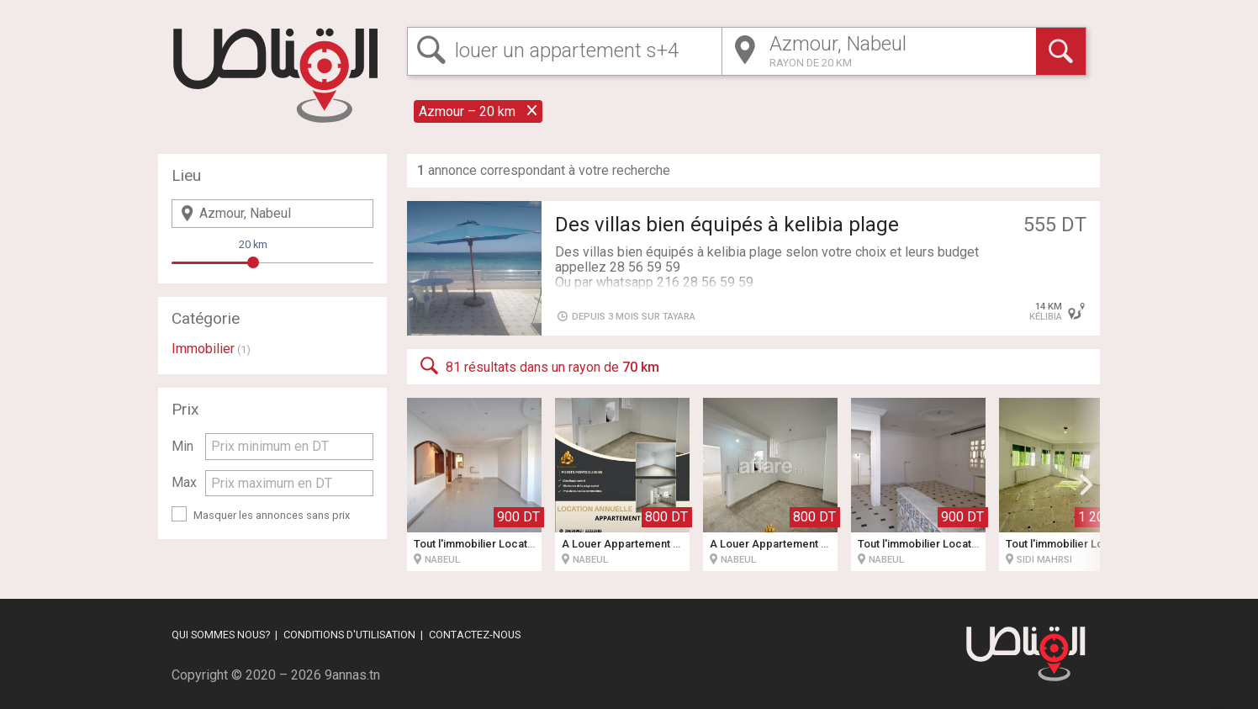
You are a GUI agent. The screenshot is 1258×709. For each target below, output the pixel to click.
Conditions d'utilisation (349, 634)
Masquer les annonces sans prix (271, 515)
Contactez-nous (475, 634)
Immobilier (203, 349)
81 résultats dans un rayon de (538, 366)
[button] (1086, 484)
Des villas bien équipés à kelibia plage (727, 224)
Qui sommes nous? (221, 634)
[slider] (253, 262)
